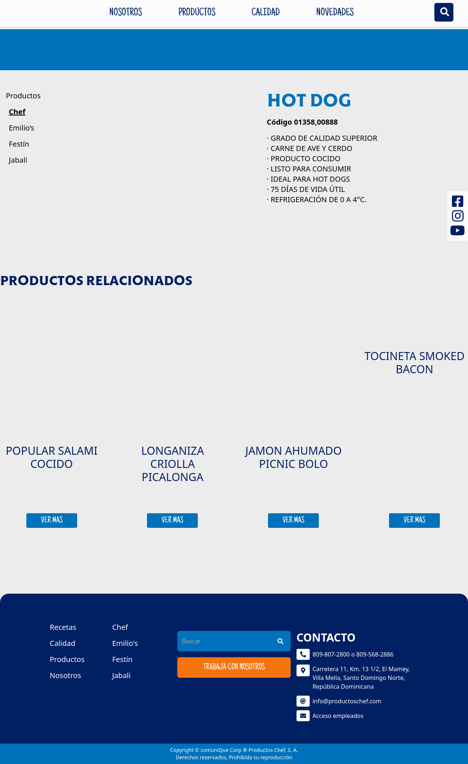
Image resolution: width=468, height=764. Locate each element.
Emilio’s (21, 128)
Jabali (18, 160)
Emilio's (125, 643)
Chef (17, 112)
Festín (19, 144)
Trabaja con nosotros (234, 667)
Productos (196, 13)
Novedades (335, 13)
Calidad (266, 13)
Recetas (63, 627)
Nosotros (125, 13)
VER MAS (52, 520)
